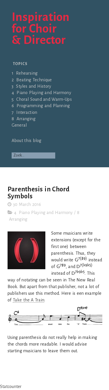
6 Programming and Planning (41, 105)
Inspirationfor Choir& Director (40, 29)
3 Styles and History (31, 86)
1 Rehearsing (24, 73)
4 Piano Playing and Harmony (41, 92)
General (19, 125)
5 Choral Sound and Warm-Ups (42, 99)
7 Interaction (24, 112)
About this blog (26, 140)
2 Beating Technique (32, 80)
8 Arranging (23, 118)
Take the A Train (28, 300)
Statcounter (11, 386)
